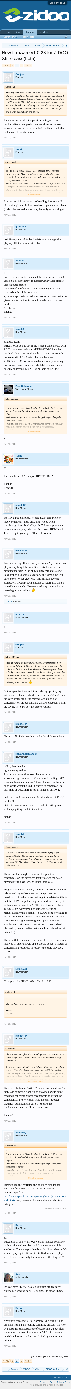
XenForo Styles (56, 1385)
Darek (18, 1225)
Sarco (18, 1274)
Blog (18, 32)
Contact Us (58, 1378)
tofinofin (20, 260)
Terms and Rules (47, 1382)
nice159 (8, 601)
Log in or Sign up (57, 3)
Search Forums (10, 37)
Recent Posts (27, 37)
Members (44, 32)
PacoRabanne (23, 386)
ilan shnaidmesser (26, 753)
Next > (28, 65)
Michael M (21, 550)
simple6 (19, 329)
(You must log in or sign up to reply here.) (50, 1357)
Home (7, 32)
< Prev (6, 65)
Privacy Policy (63, 1382)
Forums (30, 32)
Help (67, 1378)
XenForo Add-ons (38, 1385)
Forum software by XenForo (14, 1382)
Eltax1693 (21, 968)
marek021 (21, 505)
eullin (18, 455)
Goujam (19, 74)
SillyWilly (20, 1132)
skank (18, 149)
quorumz (20, 226)
